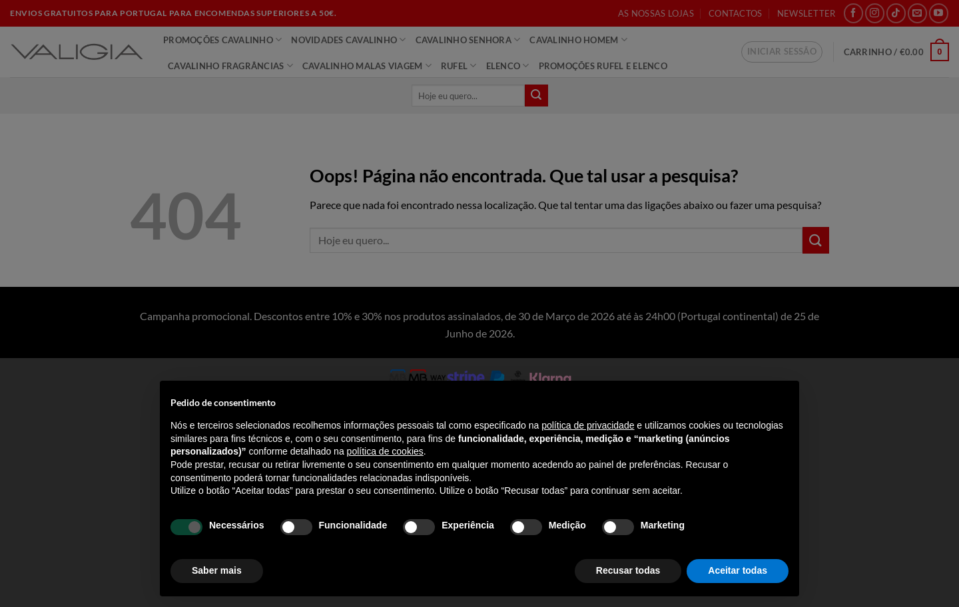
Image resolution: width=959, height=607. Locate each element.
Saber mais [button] (217, 570)
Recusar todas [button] (628, 570)
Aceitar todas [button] (737, 570)
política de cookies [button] (385, 451)
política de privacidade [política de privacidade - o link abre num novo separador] (587, 425)
